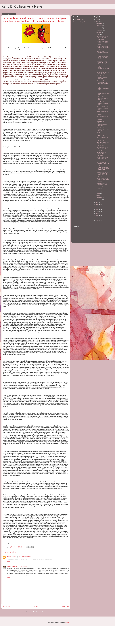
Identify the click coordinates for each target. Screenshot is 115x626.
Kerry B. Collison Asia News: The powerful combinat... (102, 77)
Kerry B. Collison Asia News (21, 6)
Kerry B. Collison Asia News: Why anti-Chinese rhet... (102, 159)
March (99, 195)
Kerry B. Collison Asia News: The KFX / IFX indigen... (103, 129)
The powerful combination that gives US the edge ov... (102, 83)
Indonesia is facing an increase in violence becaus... (102, 98)
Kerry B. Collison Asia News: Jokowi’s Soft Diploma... (102, 48)
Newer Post (6, 606)
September (100, 30)
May (98, 191)
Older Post (65, 606)
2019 (97, 19)
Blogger (67, 622)
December (100, 23)
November (100, 25)
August (99, 32)
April (98, 193)
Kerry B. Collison (11, 556)
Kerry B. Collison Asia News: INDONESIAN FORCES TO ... (103, 168)
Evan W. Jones (11, 566)
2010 (97, 218)
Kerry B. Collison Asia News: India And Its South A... (102, 57)
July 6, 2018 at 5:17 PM (21, 566)
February (99, 197)
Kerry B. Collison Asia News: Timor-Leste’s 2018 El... (103, 180)
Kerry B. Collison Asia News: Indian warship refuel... (103, 88)
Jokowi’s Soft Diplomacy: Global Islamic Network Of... (103, 53)
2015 (97, 207)
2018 (97, 21)
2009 (97, 220)
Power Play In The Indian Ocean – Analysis (101, 154)
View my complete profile (79, 21)
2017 (97, 202)
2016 (97, 204)
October (99, 28)
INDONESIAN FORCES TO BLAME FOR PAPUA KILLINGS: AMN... (103, 174)
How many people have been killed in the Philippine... (103, 144)
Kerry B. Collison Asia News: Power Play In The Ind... (103, 149)
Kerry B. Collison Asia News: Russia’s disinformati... (102, 38)
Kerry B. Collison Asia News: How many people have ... (102, 139)
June (98, 188)
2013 (97, 211)
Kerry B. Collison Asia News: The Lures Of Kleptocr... (102, 118)
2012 (97, 213)
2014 (97, 209)
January (99, 199)
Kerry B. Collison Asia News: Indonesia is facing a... (102, 103)
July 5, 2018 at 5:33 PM (24, 556)
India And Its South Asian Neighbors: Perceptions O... (102, 62)
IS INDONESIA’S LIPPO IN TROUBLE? (103, 73)
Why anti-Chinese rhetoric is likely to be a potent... (103, 164)
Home (36, 606)
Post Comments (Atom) (39, 612)
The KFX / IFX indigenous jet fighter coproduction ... (103, 134)
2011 (97, 215)
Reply (8, 561)
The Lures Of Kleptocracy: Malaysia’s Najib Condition (102, 123)
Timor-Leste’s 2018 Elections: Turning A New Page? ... (102, 185)
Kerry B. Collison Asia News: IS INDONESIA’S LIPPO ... (103, 68)
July (98, 34)
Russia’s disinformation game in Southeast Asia (103, 43)
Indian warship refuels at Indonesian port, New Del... (103, 93)
